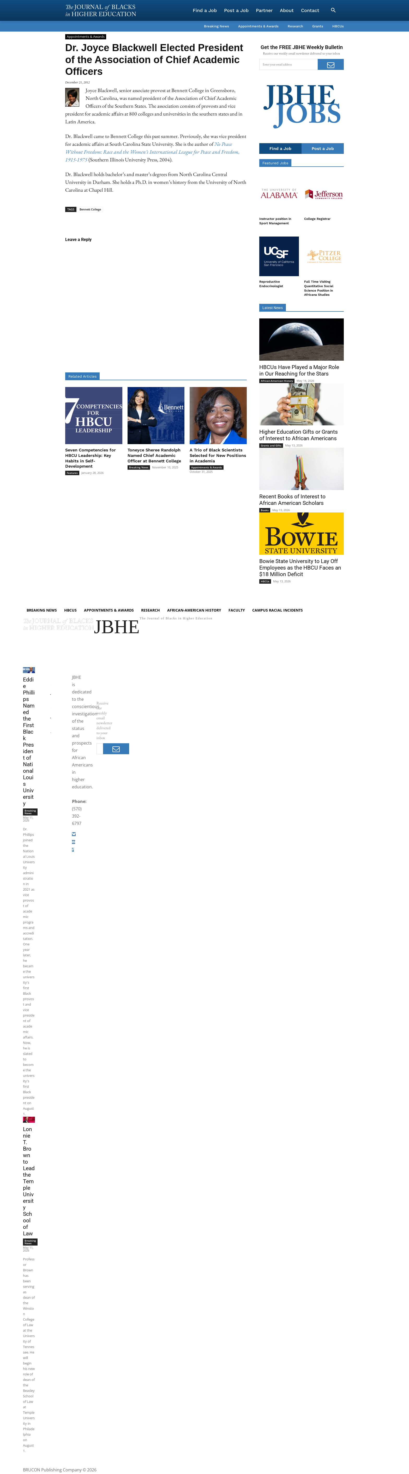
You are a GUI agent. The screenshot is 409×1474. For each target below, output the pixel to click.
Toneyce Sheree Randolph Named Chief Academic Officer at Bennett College (154, 455)
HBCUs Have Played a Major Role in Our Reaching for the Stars (299, 370)
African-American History (277, 381)
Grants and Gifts (271, 445)
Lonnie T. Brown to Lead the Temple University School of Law (29, 1182)
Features (72, 473)
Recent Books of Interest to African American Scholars (292, 499)
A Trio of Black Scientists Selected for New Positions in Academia (218, 455)
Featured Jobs (275, 163)
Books (265, 510)
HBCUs (265, 581)
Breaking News (138, 467)
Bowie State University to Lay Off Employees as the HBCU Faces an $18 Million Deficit (300, 567)
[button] (333, 10)
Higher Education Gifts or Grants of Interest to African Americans (298, 435)
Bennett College (90, 209)
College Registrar (317, 219)
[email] (288, 64)
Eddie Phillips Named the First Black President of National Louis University (29, 742)
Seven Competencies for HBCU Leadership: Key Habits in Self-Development (90, 458)
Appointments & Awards (85, 36)
